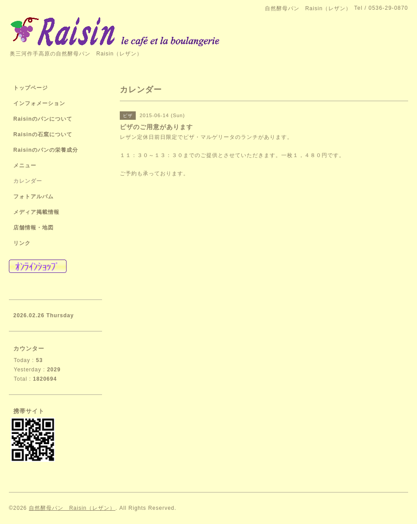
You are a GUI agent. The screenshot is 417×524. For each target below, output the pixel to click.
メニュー (24, 165)
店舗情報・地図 (33, 228)
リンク (22, 243)
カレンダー (27, 181)
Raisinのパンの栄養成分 (45, 150)
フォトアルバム (33, 196)
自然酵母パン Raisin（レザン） (72, 508)
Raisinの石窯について (42, 134)
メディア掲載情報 (36, 212)
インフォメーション (39, 103)
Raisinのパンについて (42, 119)
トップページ (30, 88)
